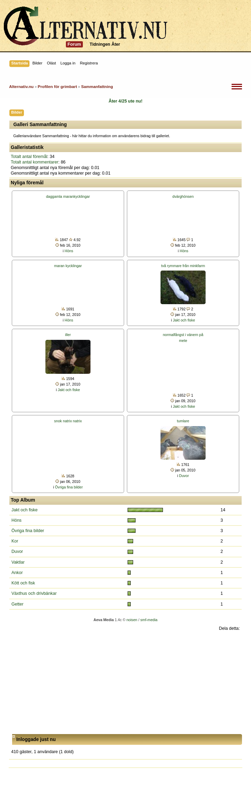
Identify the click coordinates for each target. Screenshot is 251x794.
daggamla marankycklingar (68, 196)
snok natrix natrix (68, 421)
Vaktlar (18, 562)
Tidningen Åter (105, 44)
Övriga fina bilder (69, 487)
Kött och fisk (23, 583)
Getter (17, 604)
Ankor (17, 572)
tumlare (183, 421)
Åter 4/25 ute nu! (125, 101)
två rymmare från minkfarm (183, 266)
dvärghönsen (182, 196)
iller (68, 335)
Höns (68, 251)
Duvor (184, 476)
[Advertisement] (125, 682)
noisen (132, 620)
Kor (14, 541)
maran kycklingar (68, 266)
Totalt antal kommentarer (34, 162)
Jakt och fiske (184, 320)
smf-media (148, 620)
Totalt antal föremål (29, 156)
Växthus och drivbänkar (34, 593)
